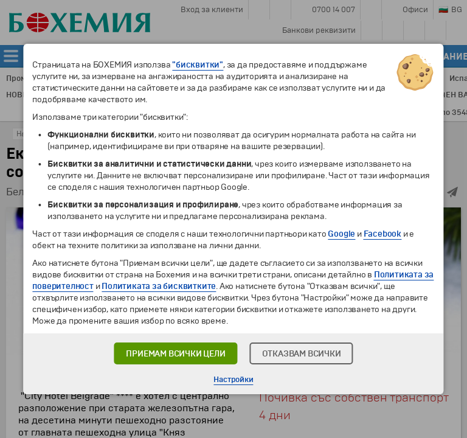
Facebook (382, 234)
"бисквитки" (197, 65)
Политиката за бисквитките (159, 286)
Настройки (233, 379)
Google (341, 234)
